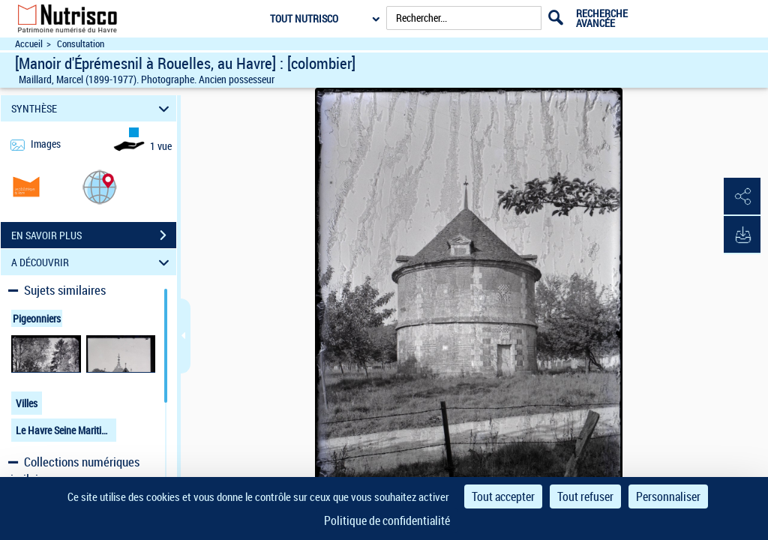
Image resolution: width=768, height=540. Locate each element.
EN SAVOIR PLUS (93, 235)
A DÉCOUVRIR (92, 262)
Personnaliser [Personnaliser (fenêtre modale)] (668, 496)
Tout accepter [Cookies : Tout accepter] (503, 496)
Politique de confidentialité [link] (387, 520)
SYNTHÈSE (92, 108)
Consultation (80, 44)
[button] (99, 186)
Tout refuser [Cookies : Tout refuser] (585, 496)
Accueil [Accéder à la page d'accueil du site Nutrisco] (29, 44)
